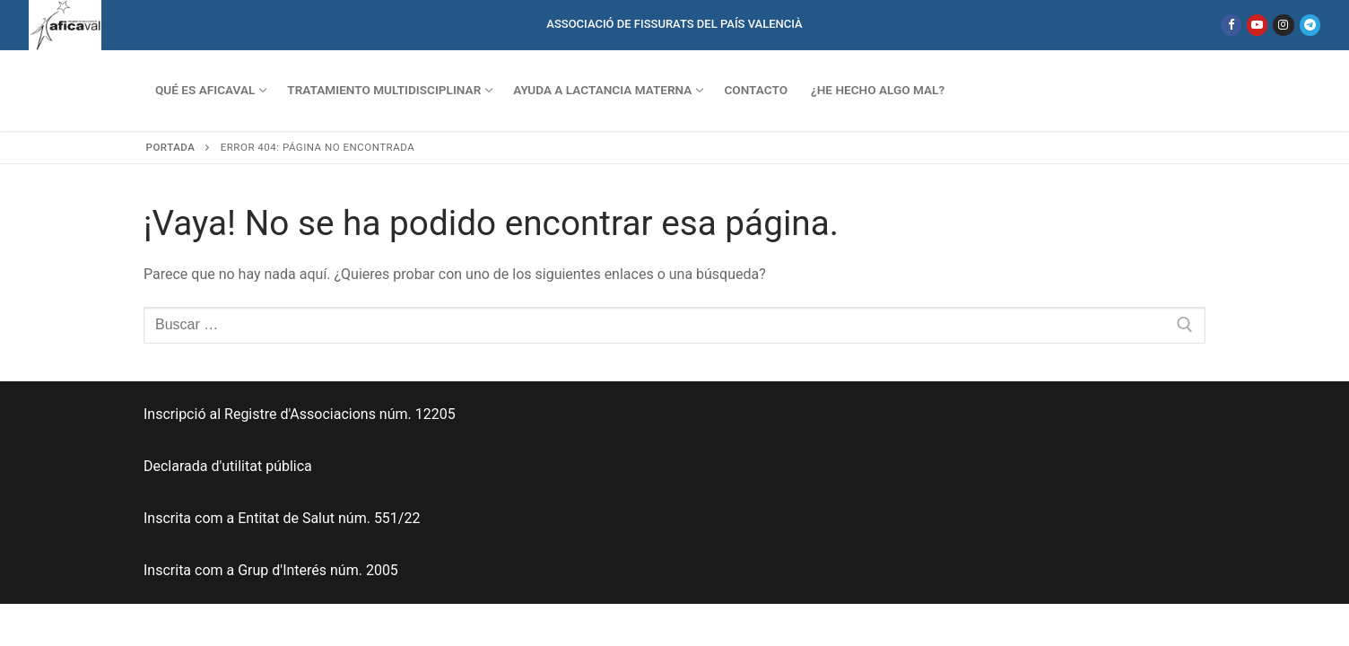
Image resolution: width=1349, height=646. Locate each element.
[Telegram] (1310, 24)
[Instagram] (1283, 24)
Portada (171, 147)
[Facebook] (1231, 24)
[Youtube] (1257, 24)
